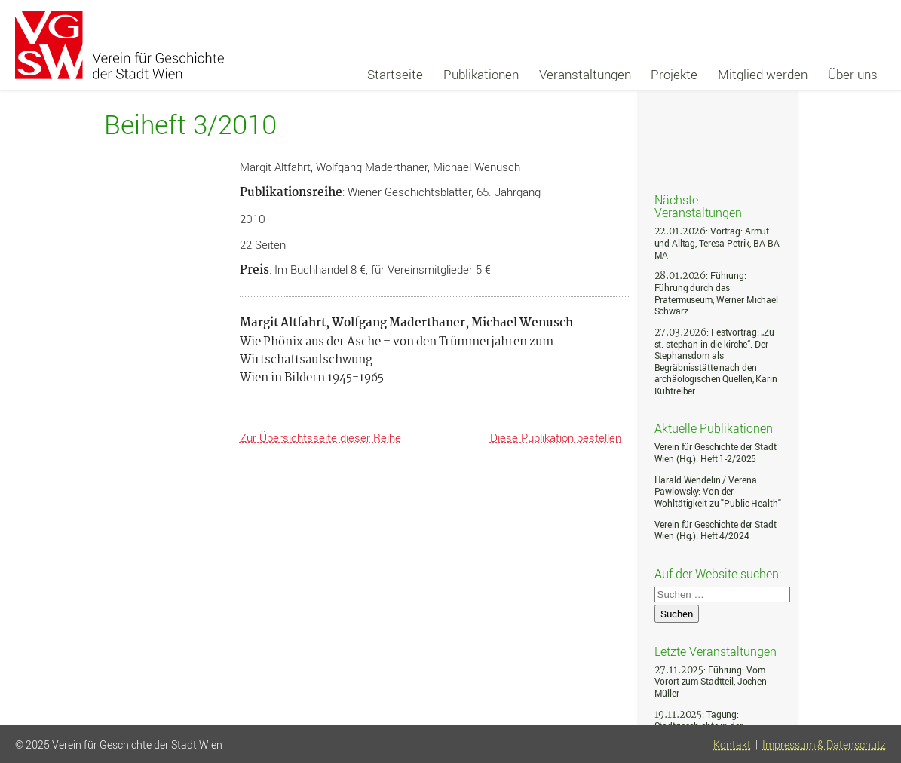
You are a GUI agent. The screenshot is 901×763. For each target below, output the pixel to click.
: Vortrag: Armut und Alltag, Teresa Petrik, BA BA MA (717, 243)
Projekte (674, 74)
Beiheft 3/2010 (190, 124)
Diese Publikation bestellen (555, 437)
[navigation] (622, 74)
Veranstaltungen (585, 74)
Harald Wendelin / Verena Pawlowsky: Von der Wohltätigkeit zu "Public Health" (717, 491)
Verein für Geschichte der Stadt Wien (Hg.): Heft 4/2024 (715, 530)
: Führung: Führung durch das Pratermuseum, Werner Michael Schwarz (716, 293)
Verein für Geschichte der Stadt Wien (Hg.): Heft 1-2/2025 (715, 452)
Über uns (853, 74)
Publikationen (481, 74)
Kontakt (732, 745)
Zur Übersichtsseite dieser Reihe (320, 437)
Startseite (395, 74)
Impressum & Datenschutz (824, 745)
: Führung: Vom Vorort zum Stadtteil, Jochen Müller (710, 681)
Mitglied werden (763, 74)
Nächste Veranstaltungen (698, 205)
